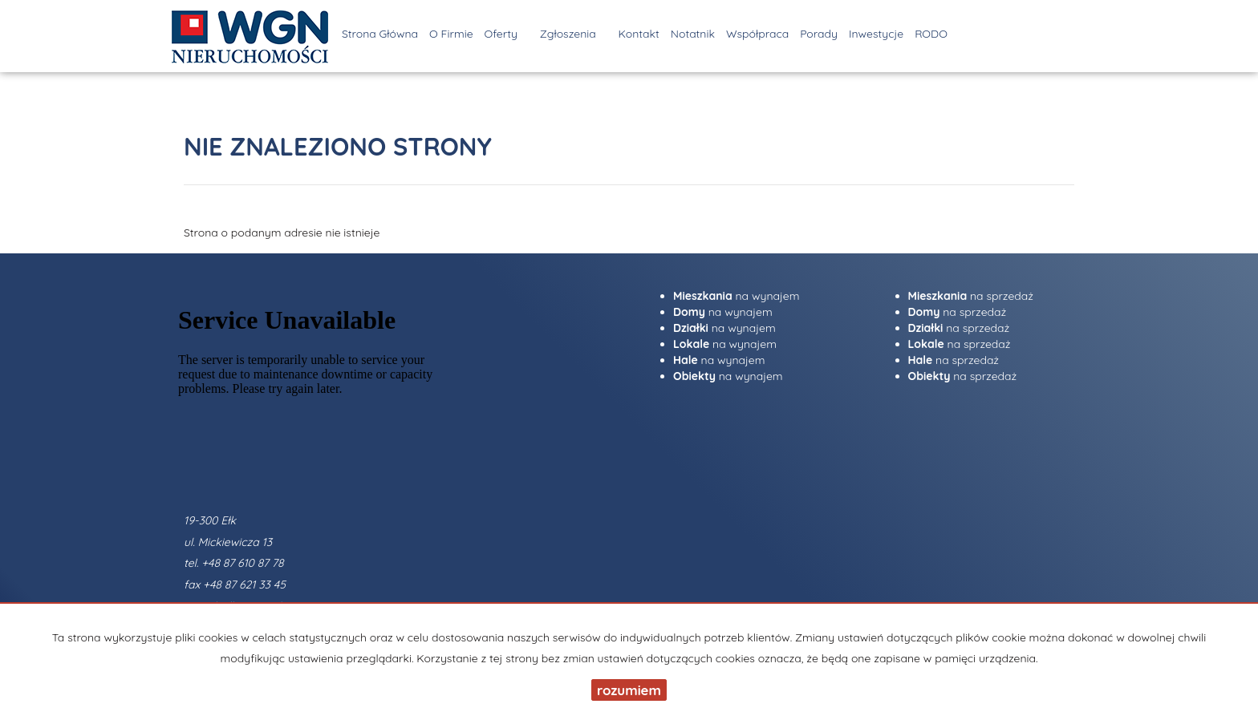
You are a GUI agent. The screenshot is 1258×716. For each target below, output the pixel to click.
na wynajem (736, 296)
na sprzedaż (971, 296)
